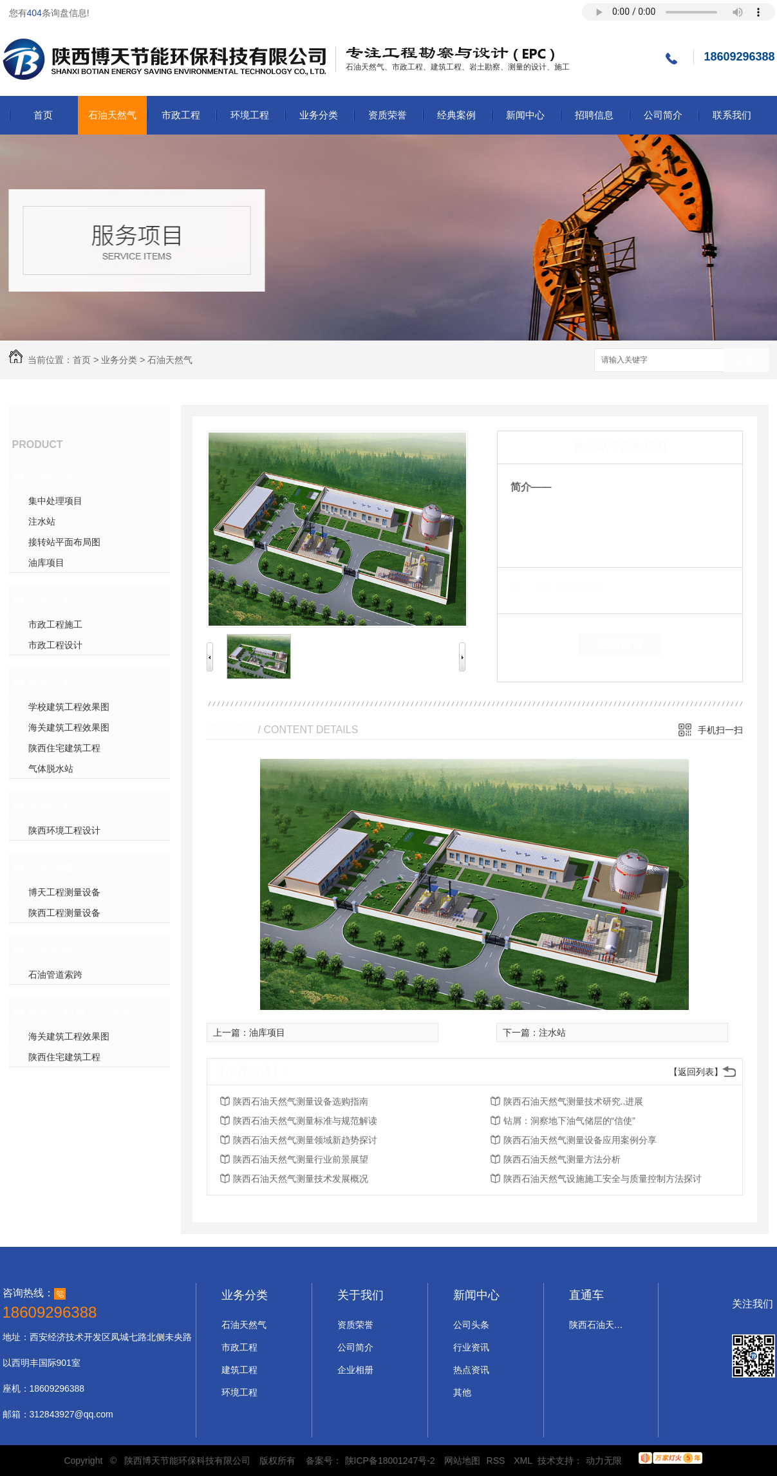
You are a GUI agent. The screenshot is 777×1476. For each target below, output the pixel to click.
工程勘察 (51, 950)
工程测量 (51, 867)
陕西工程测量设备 (64, 913)
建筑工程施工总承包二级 (87, 1011)
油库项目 (46, 562)
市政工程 (181, 114)
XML (524, 1460)
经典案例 (456, 114)
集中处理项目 (55, 501)
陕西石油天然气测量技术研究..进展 (573, 1101)
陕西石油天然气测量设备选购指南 (300, 1101)
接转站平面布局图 (64, 542)
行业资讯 (471, 1347)
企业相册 (355, 1370)
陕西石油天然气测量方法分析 (562, 1159)
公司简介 (663, 114)
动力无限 (604, 1460)
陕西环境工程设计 (64, 830)
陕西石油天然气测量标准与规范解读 (305, 1121)
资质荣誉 (387, 114)
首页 (43, 114)
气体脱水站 (50, 768)
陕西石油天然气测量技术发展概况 (300, 1178)
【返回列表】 (696, 1072)
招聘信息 (594, 114)
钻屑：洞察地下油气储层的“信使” (569, 1121)
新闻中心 (525, 114)
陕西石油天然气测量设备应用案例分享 (580, 1140)
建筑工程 (51, 682)
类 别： (532, 587)
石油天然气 (112, 114)
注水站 (41, 521)
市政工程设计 (55, 645)
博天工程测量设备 (64, 892)
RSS (497, 1460)
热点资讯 (471, 1370)
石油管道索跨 (55, 974)
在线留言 (620, 644)
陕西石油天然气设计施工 (598, 1325)
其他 (462, 1392)
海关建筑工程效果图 (68, 727)
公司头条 (471, 1325)
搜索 (746, 360)
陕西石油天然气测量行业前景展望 (300, 1159)
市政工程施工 (55, 624)
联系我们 (732, 114)
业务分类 (318, 114)
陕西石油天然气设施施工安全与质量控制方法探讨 (602, 1178)
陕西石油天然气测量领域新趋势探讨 (305, 1140)
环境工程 (249, 114)
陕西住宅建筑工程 (64, 748)
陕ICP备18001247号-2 (390, 1460)
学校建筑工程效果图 (68, 707)
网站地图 (462, 1460)
